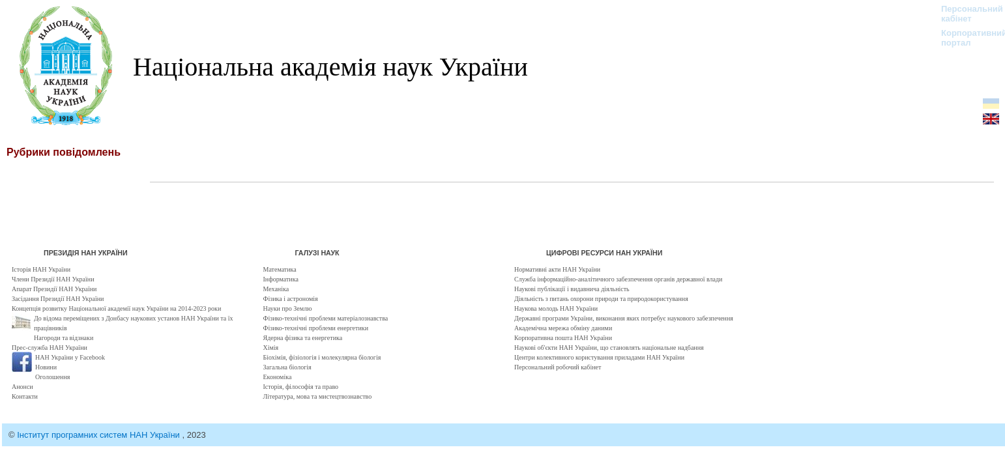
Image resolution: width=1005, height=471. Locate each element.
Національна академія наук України (330, 66)
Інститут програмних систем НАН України (99, 435)
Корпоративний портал (965, 38)
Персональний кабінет (965, 13)
